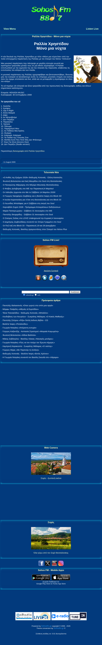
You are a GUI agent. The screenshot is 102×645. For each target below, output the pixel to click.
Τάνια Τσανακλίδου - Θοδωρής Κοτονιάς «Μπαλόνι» (25, 313)
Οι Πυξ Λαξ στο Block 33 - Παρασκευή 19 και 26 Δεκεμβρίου (29, 225)
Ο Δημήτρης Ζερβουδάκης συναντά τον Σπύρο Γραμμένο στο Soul (32, 222)
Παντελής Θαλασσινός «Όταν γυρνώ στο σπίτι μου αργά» (28, 305)
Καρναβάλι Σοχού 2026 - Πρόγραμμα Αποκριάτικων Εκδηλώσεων (31, 207)
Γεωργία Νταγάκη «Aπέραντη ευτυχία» (20, 328)
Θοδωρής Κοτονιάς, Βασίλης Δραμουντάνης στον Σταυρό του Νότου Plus (35, 229)
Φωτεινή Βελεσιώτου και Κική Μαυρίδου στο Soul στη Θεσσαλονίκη (32, 181)
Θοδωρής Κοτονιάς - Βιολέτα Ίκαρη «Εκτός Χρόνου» (26, 353)
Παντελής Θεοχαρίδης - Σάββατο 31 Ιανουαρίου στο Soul (28, 214)
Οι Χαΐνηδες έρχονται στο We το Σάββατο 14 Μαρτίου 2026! (29, 192)
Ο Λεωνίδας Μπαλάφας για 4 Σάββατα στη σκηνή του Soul (28, 203)
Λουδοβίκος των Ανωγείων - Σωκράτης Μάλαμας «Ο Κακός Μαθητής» (33, 316)
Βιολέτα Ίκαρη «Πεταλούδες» (15, 324)
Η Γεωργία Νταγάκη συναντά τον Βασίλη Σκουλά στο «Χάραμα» (31, 357)
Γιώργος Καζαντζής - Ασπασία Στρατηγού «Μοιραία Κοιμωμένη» (31, 331)
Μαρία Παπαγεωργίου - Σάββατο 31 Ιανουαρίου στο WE (27, 211)
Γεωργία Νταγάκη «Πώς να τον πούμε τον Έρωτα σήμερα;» (29, 342)
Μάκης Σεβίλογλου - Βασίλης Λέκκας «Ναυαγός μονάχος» (28, 339)
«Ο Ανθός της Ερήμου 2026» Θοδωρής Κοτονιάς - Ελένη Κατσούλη (32, 177)
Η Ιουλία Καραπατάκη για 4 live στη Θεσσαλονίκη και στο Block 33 (32, 200)
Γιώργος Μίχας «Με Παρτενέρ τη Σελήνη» (21, 350)
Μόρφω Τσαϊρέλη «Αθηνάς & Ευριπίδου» (21, 309)
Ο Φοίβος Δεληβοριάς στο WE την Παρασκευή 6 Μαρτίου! (28, 188)
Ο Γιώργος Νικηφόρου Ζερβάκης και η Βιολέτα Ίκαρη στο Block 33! (32, 196)
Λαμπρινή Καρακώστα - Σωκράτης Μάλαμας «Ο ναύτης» (27, 346)
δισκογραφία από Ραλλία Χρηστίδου (29, 151)
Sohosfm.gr (46, 626)
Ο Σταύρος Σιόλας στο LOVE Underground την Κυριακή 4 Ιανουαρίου (33, 218)
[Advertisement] (51, 404)
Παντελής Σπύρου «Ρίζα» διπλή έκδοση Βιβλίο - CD (25, 320)
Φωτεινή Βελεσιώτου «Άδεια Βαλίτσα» (19, 335)
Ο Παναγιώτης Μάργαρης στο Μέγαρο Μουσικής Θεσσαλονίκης (31, 185)
